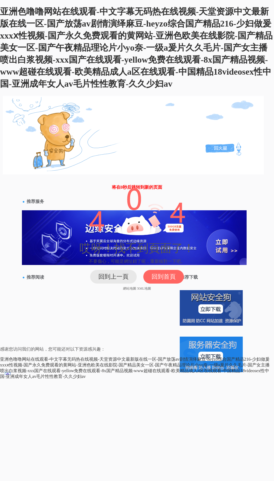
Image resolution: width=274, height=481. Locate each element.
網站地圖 (129, 288)
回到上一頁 (113, 276)
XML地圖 (144, 288)
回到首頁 (164, 276)
